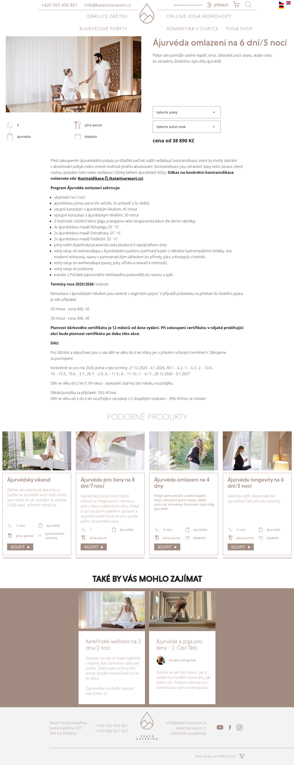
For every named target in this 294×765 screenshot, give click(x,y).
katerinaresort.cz (191, 728)
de (281, 7)
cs (281, 3)
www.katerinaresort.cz (188, 5)
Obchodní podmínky (188, 733)
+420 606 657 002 (111, 730)
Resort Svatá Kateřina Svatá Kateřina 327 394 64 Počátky (68, 728)
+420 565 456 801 (59, 5)
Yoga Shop (239, 28)
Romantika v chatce (193, 28)
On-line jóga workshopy (199, 16)
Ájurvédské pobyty (103, 28)
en (288, 3)
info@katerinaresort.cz (108, 5)
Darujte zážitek (107, 16)
